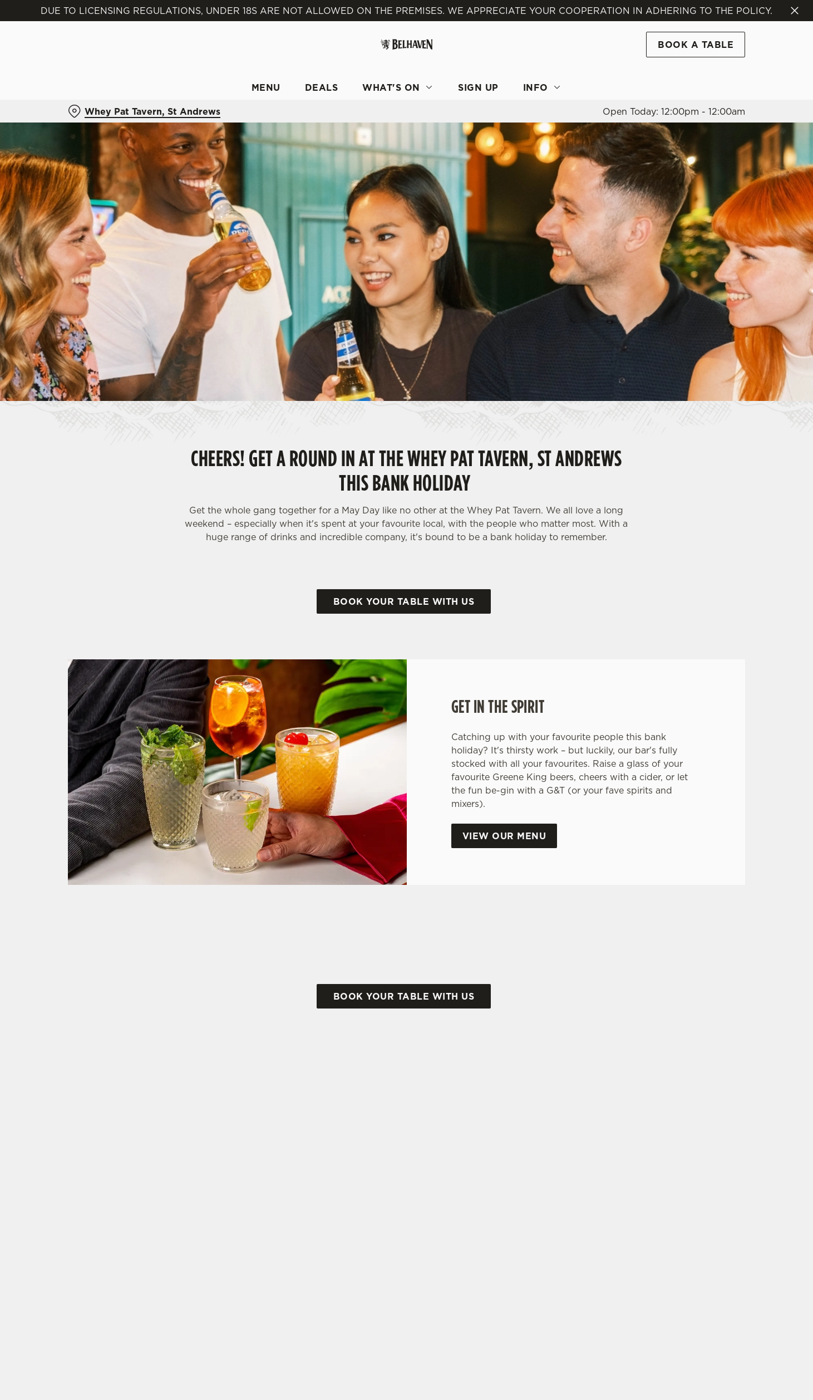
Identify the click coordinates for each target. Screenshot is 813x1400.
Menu (266, 87)
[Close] (794, 10)
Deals (321, 87)
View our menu (504, 836)
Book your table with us (404, 601)
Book (695, 44)
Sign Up (478, 87)
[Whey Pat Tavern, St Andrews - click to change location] (144, 111)
